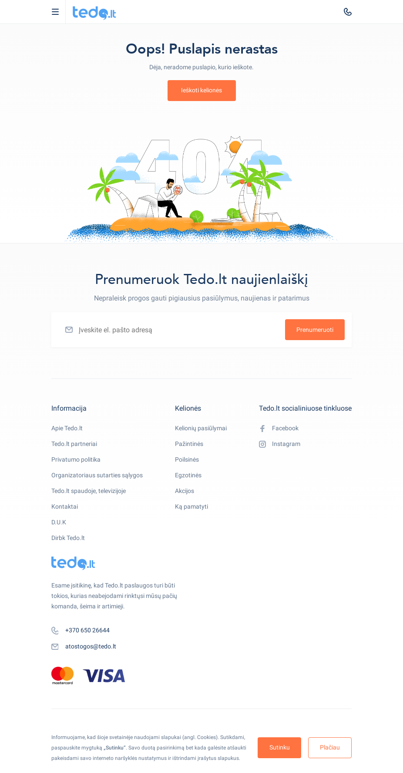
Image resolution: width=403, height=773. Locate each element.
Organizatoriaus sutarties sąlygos (97, 475)
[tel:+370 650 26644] (348, 12)
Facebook (279, 428)
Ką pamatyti (191, 506)
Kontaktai (64, 506)
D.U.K (58, 522)
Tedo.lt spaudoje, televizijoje (88, 490)
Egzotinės (188, 475)
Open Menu (59, 12)
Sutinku (279, 747)
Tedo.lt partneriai (74, 443)
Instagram (279, 444)
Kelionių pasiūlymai (201, 428)
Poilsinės (187, 459)
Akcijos (184, 490)
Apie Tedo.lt (67, 428)
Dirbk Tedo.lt (68, 537)
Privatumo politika (76, 459)
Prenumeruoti (314, 329)
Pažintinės (189, 443)
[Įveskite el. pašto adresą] (201, 329)
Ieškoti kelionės (201, 90)
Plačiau (330, 747)
